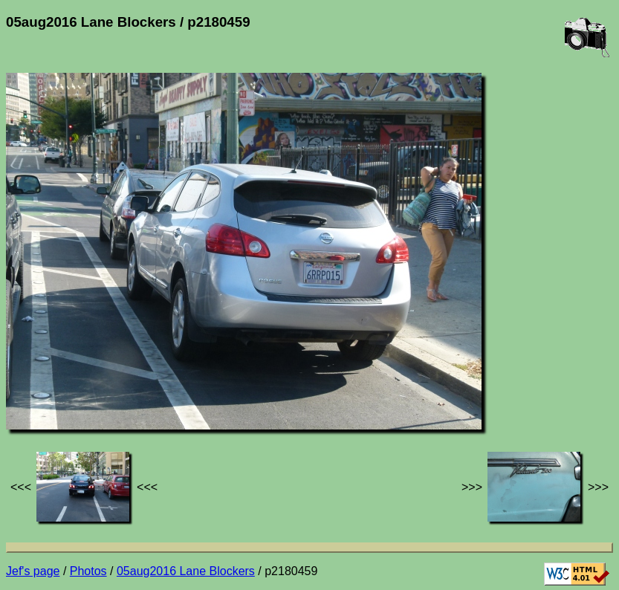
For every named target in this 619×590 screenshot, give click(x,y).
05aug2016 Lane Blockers (186, 571)
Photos (88, 571)
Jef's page (32, 571)
